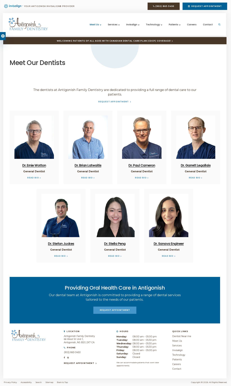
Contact (208, 25)
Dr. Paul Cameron (141, 165)
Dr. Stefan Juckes (61, 243)
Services (112, 25)
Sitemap (49, 382)
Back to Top (62, 382)
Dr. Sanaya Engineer (169, 243)
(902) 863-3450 (164, 6)
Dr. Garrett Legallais (196, 165)
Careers (191, 25)
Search (38, 382)
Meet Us (94, 25)
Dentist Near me (181, 336)
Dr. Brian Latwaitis (88, 165)
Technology (153, 25)
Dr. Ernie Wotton (34, 165)
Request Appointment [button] (206, 6)
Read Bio (33, 177)
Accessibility (26, 382)
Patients (173, 25)
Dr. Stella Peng (115, 243)
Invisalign (131, 25)
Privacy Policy (10, 382)
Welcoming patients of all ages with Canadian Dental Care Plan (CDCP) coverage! (114, 41)
